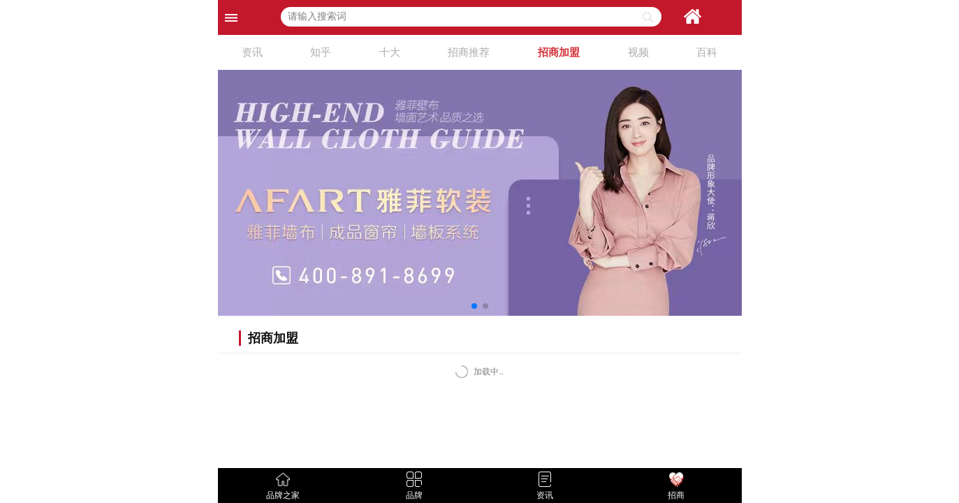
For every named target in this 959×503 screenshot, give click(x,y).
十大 (389, 52)
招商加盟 (559, 52)
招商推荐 (469, 52)
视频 (638, 52)
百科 (706, 52)
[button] (474, 306)
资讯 (252, 52)
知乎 (320, 52)
